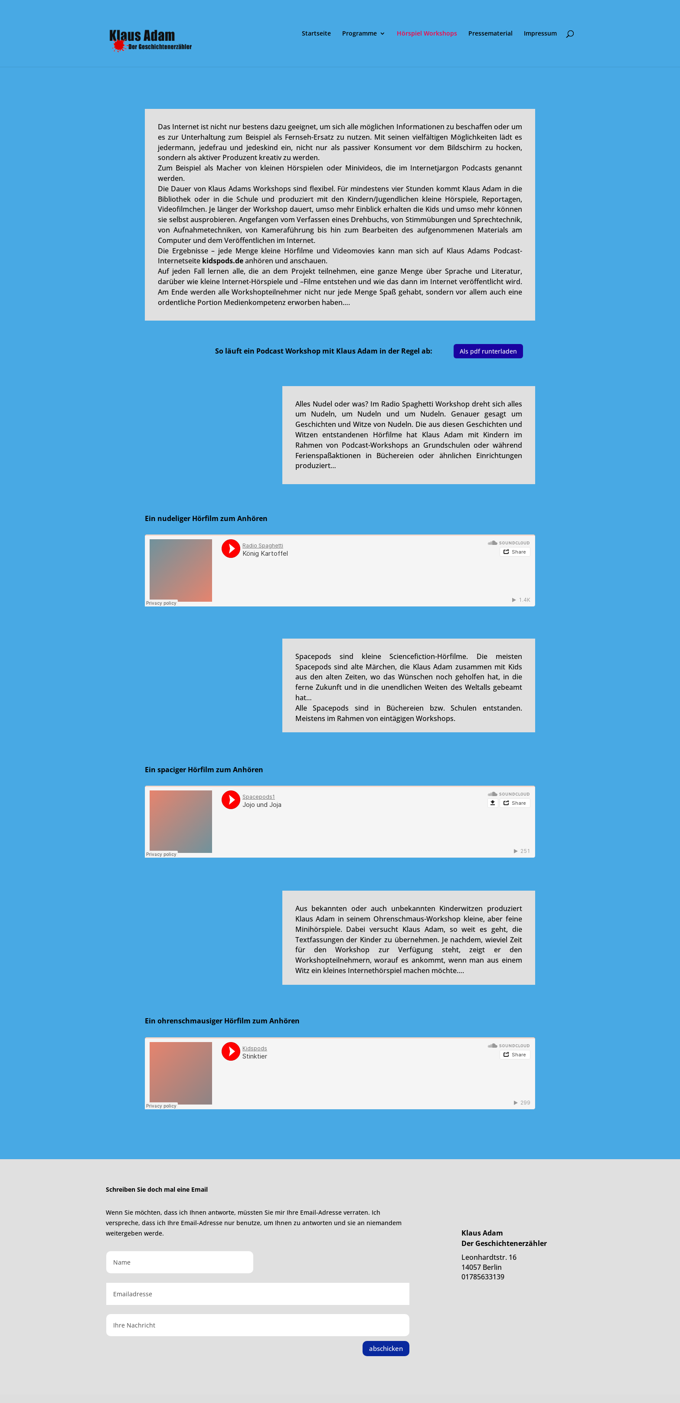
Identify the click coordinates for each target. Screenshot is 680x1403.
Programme (359, 33)
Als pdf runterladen (488, 351)
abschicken (386, 1348)
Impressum (540, 33)
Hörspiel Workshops (427, 33)
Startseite (316, 33)
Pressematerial (490, 33)
